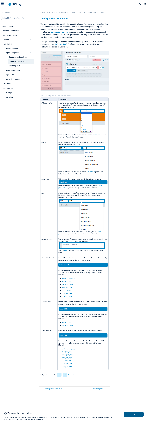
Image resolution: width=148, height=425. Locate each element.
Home (7, 13)
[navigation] (31, 26)
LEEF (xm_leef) (67, 293)
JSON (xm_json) (61, 44)
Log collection (8, 88)
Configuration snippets (59, 32)
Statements (96, 135)
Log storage (7, 93)
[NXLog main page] (14, 4)
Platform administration (11, 31)
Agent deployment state (15, 79)
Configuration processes (18, 61)
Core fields (91, 172)
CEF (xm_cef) (66, 290)
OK (134, 414)
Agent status (10, 75)
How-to (6, 39)
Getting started (8, 26)
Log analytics (8, 97)
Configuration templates (18, 57)
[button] (4, 4)
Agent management (10, 35)
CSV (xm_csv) (67, 296)
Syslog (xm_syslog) (68, 278)
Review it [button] (71, 375)
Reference (8, 84)
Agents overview (12, 48)
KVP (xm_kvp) (67, 287)
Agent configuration (13, 53)
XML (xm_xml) (67, 281)
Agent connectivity (13, 70)
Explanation (8, 44)
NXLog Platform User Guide (56, 12)
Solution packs (14, 66)
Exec (65, 250)
